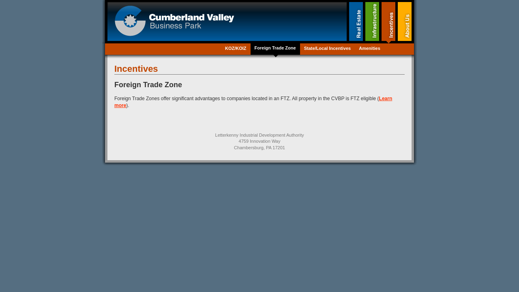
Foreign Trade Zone (275, 47)
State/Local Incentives (327, 48)
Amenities (369, 48)
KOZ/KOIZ (236, 48)
